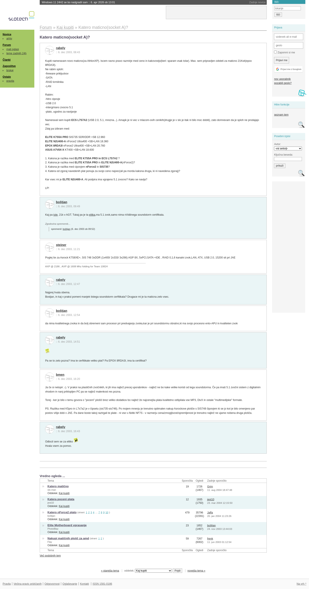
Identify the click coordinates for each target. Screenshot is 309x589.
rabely (60, 48)
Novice (7, 34)
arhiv (9, 38)
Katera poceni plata (60, 499)
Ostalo (7, 76)
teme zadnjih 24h (16, 53)
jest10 (50, 502)
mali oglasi (12, 49)
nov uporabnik (282, 78)
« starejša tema (110, 570)
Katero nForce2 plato (62, 512)
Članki (7, 59)
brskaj (10, 70)
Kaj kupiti (64, 493)
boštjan (61, 202)
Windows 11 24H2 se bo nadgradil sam (78, 2)
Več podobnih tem (50, 555)
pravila (10, 80)
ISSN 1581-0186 (102, 583)
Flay (49, 542)
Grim (210, 486)
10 (107, 512)
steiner (61, 245)
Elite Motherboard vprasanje (66, 525)
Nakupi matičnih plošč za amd (68, 538)
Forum (7, 44)
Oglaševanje (69, 583)
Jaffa (210, 512)
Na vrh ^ (301, 583)
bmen (60, 374)
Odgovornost (52, 583)
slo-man (51, 490)
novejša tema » (196, 570)
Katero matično (58, 486)
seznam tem (281, 114)
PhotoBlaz (52, 528)
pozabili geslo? (282, 83)
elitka (92, 214)
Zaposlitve (9, 66)
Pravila (7, 583)
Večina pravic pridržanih (28, 583)
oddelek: (148, 570)
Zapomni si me (284, 52)
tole (55, 214)
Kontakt (84, 583)
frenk (210, 538)
